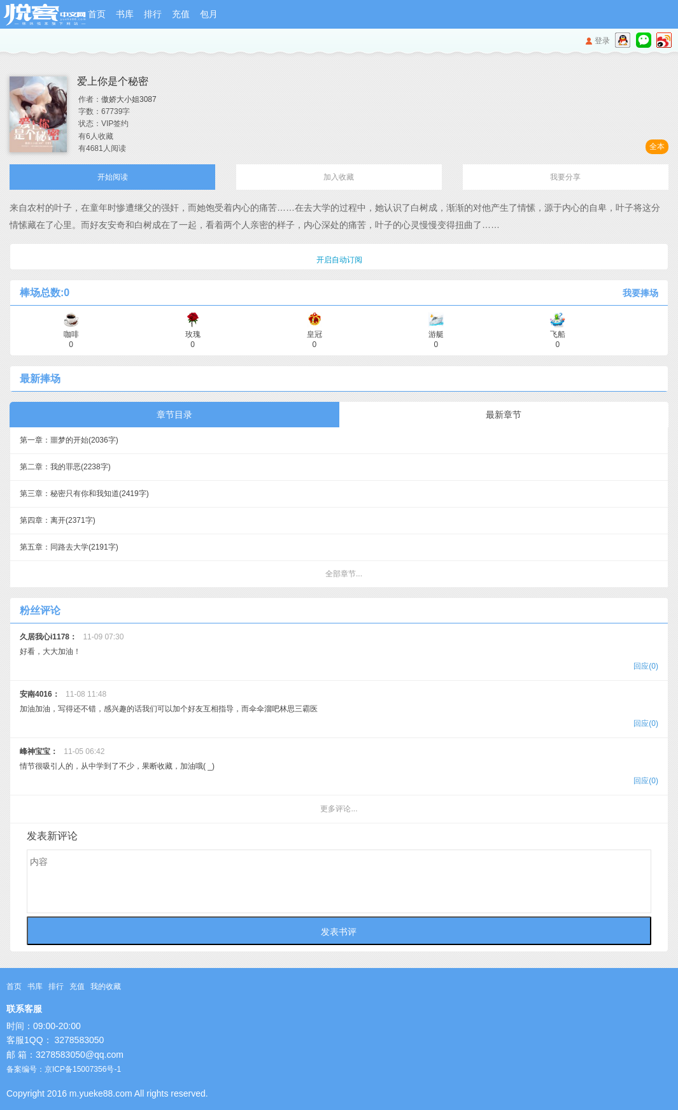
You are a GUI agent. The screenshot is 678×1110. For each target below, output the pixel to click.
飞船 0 (557, 334)
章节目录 (174, 414)
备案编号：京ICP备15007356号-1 (63, 1069)
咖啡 (71, 334)
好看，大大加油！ (339, 653)
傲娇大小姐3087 (129, 99)
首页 (97, 14)
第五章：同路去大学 (69, 547)
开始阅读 (112, 177)
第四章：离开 (57, 520)
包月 (209, 14)
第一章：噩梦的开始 (69, 440)
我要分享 (565, 177)
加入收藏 (338, 177)
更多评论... (338, 808)
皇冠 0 (314, 334)
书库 (125, 14)
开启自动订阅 (339, 259)
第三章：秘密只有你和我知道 (84, 493)
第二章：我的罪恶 (65, 466)
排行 (153, 14)
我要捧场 (640, 293)
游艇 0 (436, 334)
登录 (602, 40)
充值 (181, 14)
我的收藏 (105, 986)
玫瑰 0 (193, 334)
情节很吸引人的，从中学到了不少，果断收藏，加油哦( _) (339, 767)
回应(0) (645, 666)
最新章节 (503, 414)
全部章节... (343, 573)
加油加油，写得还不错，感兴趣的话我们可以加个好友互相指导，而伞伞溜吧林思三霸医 (339, 710)
